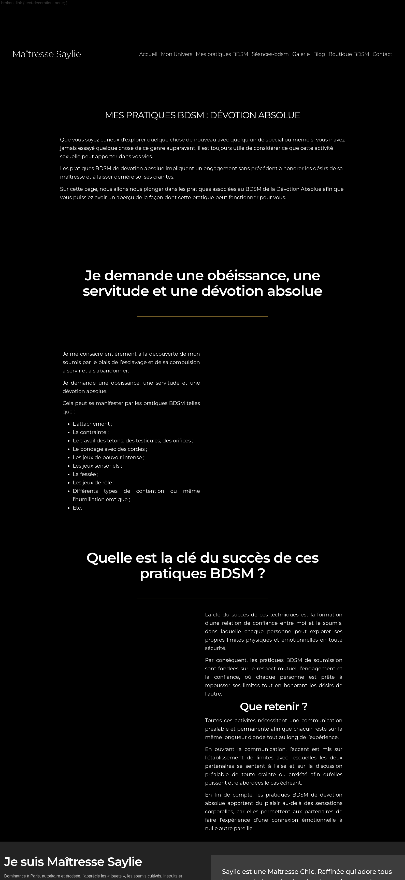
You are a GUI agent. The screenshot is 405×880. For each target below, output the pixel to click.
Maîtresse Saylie (46, 54)
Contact (382, 54)
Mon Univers (176, 54)
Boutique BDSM (349, 54)
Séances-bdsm (270, 54)
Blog (319, 54)
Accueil (148, 54)
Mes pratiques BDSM (222, 54)
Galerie (301, 54)
